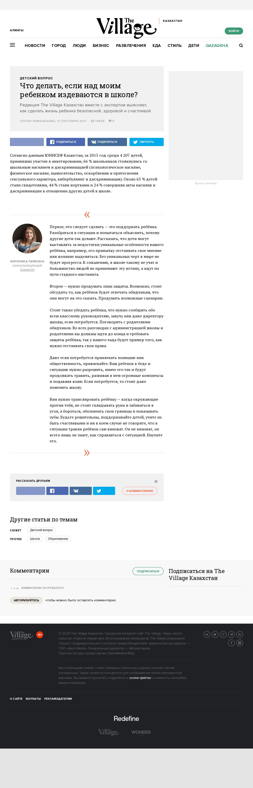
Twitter (218, 634)
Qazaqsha (217, 45)
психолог (27, 270)
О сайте (16, 699)
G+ (226, 634)
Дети (193, 45)
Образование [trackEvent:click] (58, 539)
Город (59, 45)
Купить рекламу (206, 183)
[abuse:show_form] (155, 481)
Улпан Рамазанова (37, 121)
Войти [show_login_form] (234, 31)
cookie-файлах (140, 678)
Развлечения (131, 45)
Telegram (234, 634)
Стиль (175, 45)
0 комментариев (139, 491)
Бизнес (101, 45)
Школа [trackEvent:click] (35, 539)
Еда (157, 45)
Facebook (234, 642)
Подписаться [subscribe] (148, 571)
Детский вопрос (36, 78)
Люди (79, 45)
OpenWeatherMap (121, 653)
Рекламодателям (58, 699)
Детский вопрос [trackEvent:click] (41, 530)
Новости (35, 45)
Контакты (33, 699)
